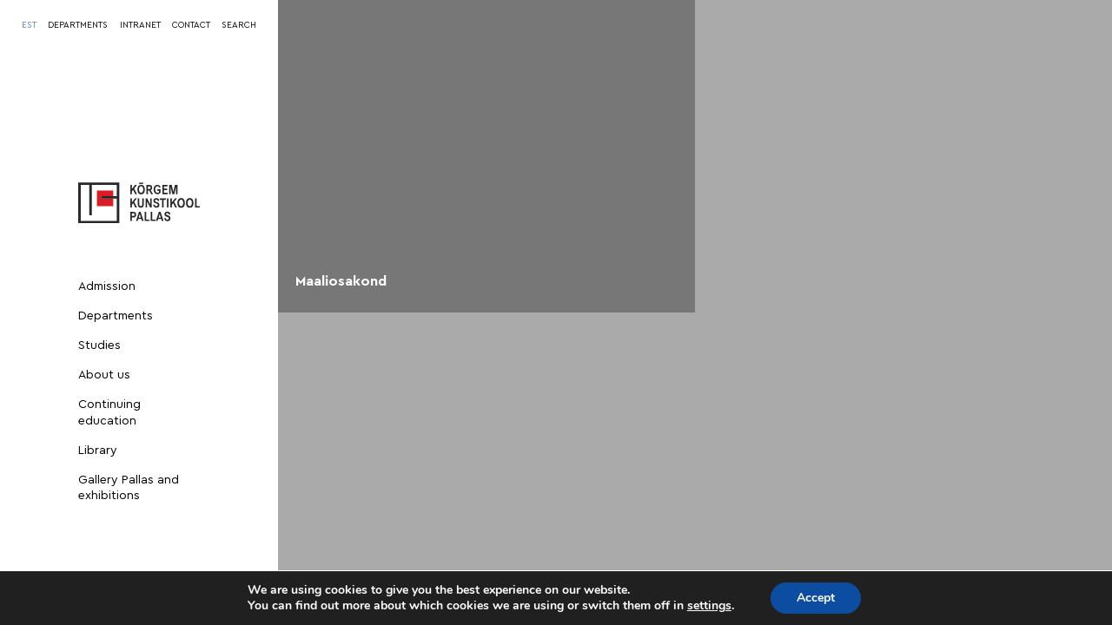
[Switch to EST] (29, 25)
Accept (816, 597)
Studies (99, 345)
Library (97, 450)
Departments (115, 316)
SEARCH (239, 25)
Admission (107, 286)
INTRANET (140, 25)
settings (709, 606)
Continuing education (109, 412)
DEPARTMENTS (78, 25)
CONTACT (191, 25)
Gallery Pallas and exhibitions (128, 488)
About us (104, 375)
